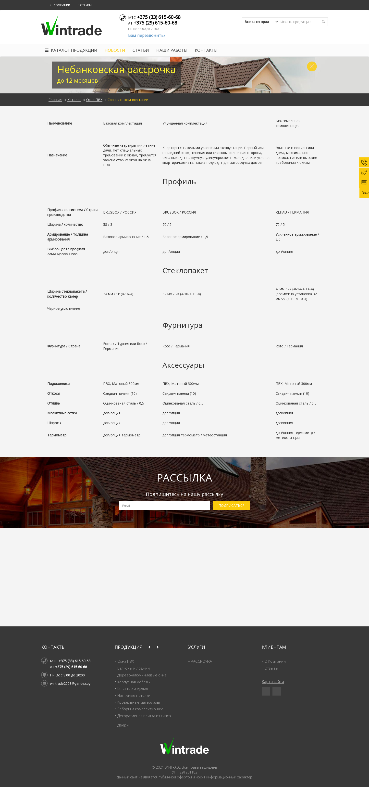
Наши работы (171, 50)
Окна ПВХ (94, 99)
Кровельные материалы (138, 702)
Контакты (206, 50)
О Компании (60, 4)
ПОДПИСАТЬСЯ (232, 505)
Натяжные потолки (133, 695)
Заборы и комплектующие (140, 708)
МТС (154, 17)
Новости (115, 50)
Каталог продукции (71, 50)
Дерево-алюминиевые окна (141, 675)
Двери (123, 725)
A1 (152, 22)
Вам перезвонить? (146, 35)
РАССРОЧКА (201, 661)
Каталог (74, 99)
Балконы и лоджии (133, 668)
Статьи (141, 50)
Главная (55, 99)
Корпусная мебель (133, 682)
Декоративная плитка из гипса (144, 715)
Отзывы (85, 4)
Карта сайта (273, 681)
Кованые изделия (132, 688)
